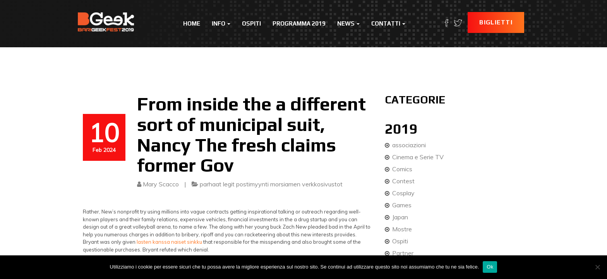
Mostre (402, 229)
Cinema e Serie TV (418, 157)
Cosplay (403, 193)
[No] (597, 267)
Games (402, 205)
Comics (402, 169)
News (348, 23)
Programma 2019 (299, 23)
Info (221, 23)
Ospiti (251, 23)
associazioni (409, 145)
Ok (490, 267)
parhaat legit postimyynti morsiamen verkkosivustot (271, 184)
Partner (402, 253)
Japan (400, 217)
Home (191, 23)
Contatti (388, 23)
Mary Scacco (161, 184)
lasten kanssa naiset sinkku (169, 242)
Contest (403, 181)
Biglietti (496, 22)
